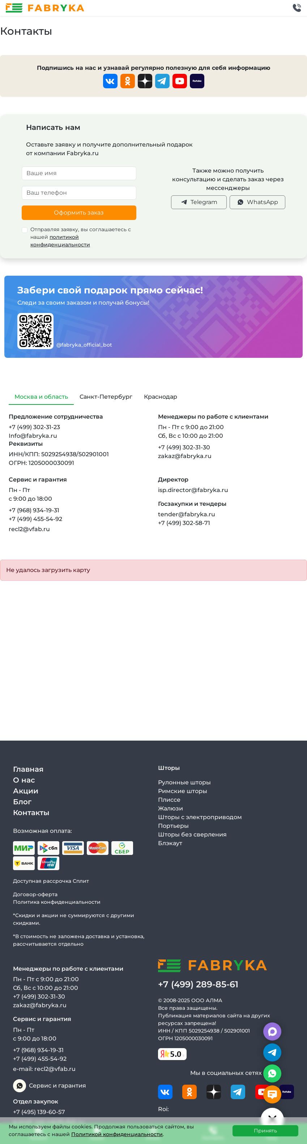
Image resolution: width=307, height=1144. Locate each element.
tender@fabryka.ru (186, 514)
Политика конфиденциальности (57, 902)
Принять (265, 1130)
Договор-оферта (35, 894)
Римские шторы (182, 791)
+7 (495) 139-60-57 (39, 1112)
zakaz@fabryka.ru (185, 456)
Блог (22, 801)
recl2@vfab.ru (29, 529)
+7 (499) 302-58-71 (184, 523)
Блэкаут (170, 843)
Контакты (31, 812)
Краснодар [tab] (160, 396)
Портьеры (173, 825)
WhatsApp (257, 202)
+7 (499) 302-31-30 (184, 447)
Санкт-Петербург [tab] (106, 396)
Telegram (198, 202)
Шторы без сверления (192, 834)
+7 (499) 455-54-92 (35, 519)
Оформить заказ (79, 212)
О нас (24, 780)
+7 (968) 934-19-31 (34, 510)
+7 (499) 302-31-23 (34, 427)
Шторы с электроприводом (200, 817)
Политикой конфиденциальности (117, 1134)
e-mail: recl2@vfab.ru (44, 1068)
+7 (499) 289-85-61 (198, 984)
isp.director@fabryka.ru (193, 490)
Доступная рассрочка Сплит (51, 881)
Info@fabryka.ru (33, 435)
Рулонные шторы (184, 782)
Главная (28, 769)
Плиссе (169, 799)
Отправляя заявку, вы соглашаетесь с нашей (80, 237)
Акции (25, 791)
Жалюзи (170, 808)
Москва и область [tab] (41, 396)
